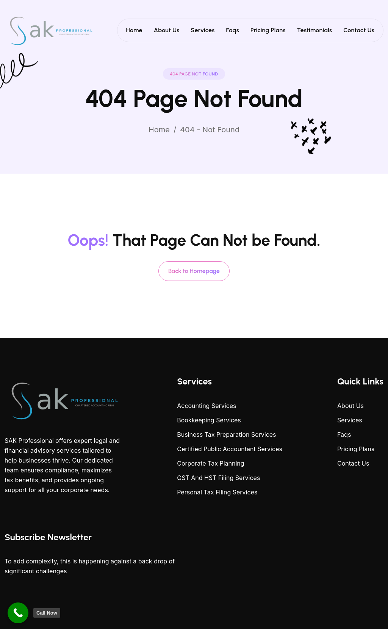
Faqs (232, 30)
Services (203, 30)
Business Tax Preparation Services (226, 434)
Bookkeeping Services (209, 420)
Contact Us (358, 30)
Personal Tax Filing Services (217, 492)
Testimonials (314, 30)
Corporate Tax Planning (210, 463)
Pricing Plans (268, 30)
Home (134, 30)
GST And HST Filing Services (218, 478)
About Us (167, 30)
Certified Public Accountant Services (229, 449)
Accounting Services (206, 405)
